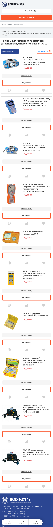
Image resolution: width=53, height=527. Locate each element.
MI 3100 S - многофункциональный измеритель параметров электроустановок (34, 146)
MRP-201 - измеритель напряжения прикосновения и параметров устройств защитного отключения (36, 187)
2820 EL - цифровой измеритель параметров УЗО (36, 314)
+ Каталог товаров (26, 17)
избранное (22, 522)
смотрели (35, 522)
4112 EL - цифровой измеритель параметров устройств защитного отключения (34, 361)
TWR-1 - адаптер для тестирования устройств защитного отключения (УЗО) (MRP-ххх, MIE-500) (36, 408)
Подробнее (26, 83)
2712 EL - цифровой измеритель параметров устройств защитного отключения (34, 274)
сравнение (8, 522)
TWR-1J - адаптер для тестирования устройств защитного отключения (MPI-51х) (36, 453)
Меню (49, 4)
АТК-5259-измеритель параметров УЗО (33, 233)
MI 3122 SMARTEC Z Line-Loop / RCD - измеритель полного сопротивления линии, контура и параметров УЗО (36, 102)
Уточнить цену (26, 76)
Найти (50, 25)
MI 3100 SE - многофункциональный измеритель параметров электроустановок (34, 60)
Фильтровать (43, 51)
